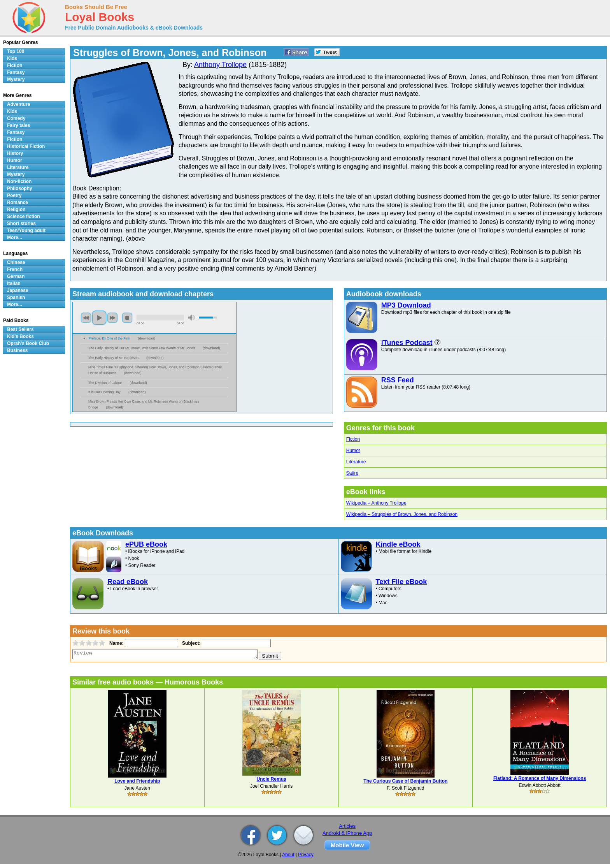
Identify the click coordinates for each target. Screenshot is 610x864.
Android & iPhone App (347, 833)
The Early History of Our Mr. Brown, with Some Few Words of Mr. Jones (141, 348)
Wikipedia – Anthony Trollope (376, 503)
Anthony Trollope (220, 65)
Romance (17, 202)
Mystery (16, 79)
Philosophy (19, 188)
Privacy (305, 854)
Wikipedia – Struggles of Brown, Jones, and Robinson (401, 514)
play (99, 318)
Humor (353, 450)
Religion (16, 209)
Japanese (17, 290)
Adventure (18, 104)
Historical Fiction (26, 146)
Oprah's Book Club (28, 343)
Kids (12, 58)
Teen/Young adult (26, 230)
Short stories (21, 223)
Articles (347, 826)
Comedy (16, 118)
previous (86, 317)
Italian (14, 283)
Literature (356, 462)
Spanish (16, 297)
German (16, 276)
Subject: (190, 643)
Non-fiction (19, 181)
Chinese (16, 262)
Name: (116, 643)
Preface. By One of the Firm (109, 338)
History (15, 153)
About (288, 854)
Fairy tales (18, 125)
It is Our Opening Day (104, 392)
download (146, 338)
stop (127, 317)
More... (14, 237)
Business (17, 350)
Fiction (353, 439)
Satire (352, 473)
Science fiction (23, 216)
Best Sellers (20, 329)
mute (191, 317)
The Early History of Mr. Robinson (113, 358)
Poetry (14, 195)
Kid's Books (20, 336)
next (112, 317)
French (15, 269)
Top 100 (15, 51)
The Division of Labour (105, 383)
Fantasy (16, 72)
